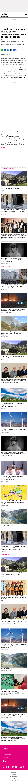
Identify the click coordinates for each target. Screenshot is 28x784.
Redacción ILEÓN (4, 263)
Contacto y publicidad (14, 780)
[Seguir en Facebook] (8, 767)
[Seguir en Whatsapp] (21, 767)
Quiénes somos (14, 772)
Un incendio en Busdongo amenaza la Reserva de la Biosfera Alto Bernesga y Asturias (12, 333)
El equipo (14, 774)
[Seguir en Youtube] (16, 767)
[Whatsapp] (2, 50)
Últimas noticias (5, 554)
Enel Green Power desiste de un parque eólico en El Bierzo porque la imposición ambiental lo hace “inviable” (14, 429)
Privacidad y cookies (14, 776)
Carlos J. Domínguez (5, 432)
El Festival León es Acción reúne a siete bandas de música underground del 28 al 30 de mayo (13, 597)
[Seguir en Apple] (5, 761)
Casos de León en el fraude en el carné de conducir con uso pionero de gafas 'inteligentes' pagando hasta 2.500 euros (12, 691)
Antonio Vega (4, 289)
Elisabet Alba (3, 214)
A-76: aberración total (7, 525)
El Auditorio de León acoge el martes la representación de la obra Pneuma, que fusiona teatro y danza (12, 478)
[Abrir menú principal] (26, 14)
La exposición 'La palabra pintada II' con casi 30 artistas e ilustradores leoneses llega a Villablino (13, 502)
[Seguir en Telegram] (10, 767)
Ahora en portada (5, 266)
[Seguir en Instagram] (13, 767)
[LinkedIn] (14, 50)
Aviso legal (14, 778)
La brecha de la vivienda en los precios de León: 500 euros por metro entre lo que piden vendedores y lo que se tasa (12, 286)
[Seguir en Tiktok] (18, 767)
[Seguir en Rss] (23, 767)
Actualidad (3, 147)
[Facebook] (5, 50)
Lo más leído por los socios (8, 168)
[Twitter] (11, 50)
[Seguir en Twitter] (6, 767)
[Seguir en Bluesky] (3, 767)
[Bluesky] (8, 50)
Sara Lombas (3, 408)
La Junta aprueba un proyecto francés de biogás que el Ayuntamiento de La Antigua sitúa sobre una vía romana (13, 405)
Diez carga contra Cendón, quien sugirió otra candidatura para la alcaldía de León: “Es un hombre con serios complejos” (13, 380)
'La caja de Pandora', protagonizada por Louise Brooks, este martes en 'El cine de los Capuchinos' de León (13, 260)
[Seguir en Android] (3, 761)
